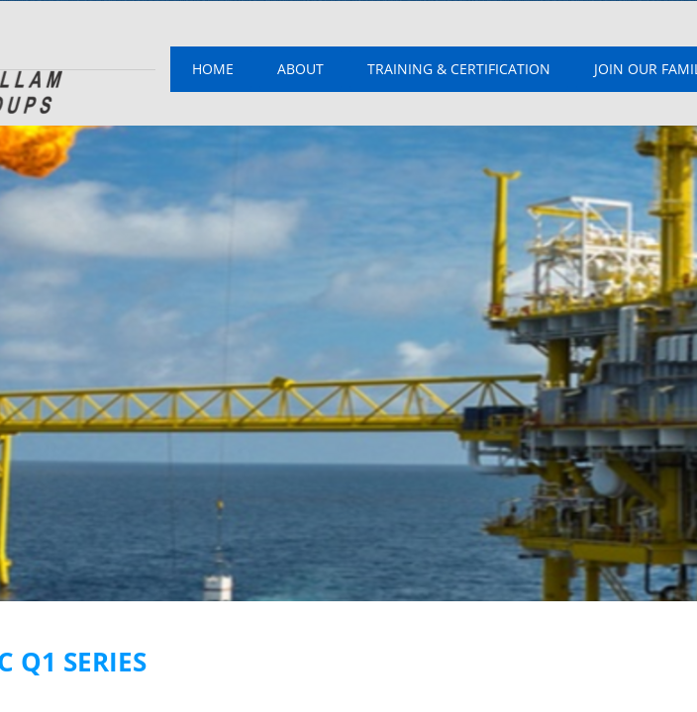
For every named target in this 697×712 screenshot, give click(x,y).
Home (213, 68)
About (300, 68)
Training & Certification (458, 68)
